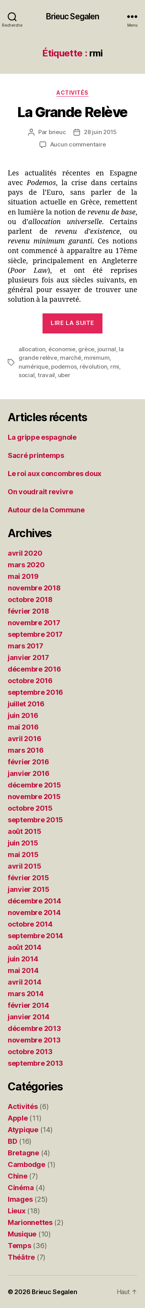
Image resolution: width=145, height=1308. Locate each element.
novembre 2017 (34, 623)
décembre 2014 (34, 901)
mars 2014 (26, 994)
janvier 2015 (28, 889)
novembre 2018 (34, 588)
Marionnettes (30, 1222)
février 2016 (28, 762)
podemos (64, 366)
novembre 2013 (34, 1040)
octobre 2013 (30, 1052)
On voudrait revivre (40, 492)
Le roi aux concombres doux (54, 473)
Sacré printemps (36, 455)
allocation (32, 349)
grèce (86, 349)
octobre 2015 (30, 808)
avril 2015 (24, 866)
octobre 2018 (30, 599)
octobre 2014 (30, 924)
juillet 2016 (26, 704)
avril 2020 (25, 553)
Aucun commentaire (78, 144)
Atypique (23, 1130)
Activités (72, 92)
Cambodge (26, 1164)
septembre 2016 (35, 692)
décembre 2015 (34, 785)
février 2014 (28, 1005)
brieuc (57, 132)
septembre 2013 (35, 1063)
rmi (114, 366)
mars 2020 (26, 565)
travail (46, 375)
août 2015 (24, 831)
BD (12, 1141)
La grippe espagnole (42, 437)
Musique (22, 1234)
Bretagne (23, 1153)
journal (106, 349)
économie (61, 349)
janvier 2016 (28, 773)
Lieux (17, 1211)
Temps (19, 1246)
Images (20, 1199)
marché (70, 357)
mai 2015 (23, 854)
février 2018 (28, 611)
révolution (93, 366)
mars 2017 (25, 646)
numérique (33, 366)
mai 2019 (23, 576)
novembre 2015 (34, 797)
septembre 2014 (35, 936)
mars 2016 (26, 750)
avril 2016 (24, 739)
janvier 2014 (28, 1017)
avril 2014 (24, 982)
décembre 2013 (34, 1028)
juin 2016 (23, 715)
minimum (96, 357)
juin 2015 (23, 843)
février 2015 (28, 878)
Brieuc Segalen (72, 16)
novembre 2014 (34, 912)
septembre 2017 (35, 634)
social (26, 375)
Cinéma (21, 1188)
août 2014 (24, 947)
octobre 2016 (30, 681)
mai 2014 (23, 970)
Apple (18, 1118)
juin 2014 (23, 959)
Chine (17, 1176)
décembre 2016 (34, 669)
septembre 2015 (35, 820)
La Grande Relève (72, 112)
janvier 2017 (28, 657)
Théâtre (21, 1257)
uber (64, 375)
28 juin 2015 (100, 132)
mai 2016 (23, 727)
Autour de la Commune (46, 510)
